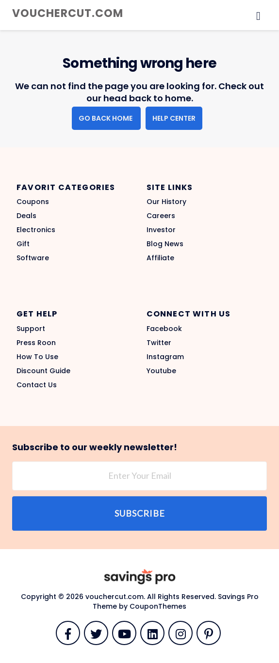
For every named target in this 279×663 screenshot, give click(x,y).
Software (32, 258)
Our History (166, 201)
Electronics (35, 230)
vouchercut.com (67, 13)
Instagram (165, 357)
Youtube (161, 371)
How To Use (37, 357)
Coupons (32, 201)
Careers (161, 216)
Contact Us (36, 385)
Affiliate (160, 258)
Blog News (165, 244)
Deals (26, 216)
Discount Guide (43, 371)
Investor (161, 230)
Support (30, 328)
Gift (23, 244)
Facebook (164, 328)
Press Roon (36, 342)
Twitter (159, 342)
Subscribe (140, 513)
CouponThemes (158, 606)
